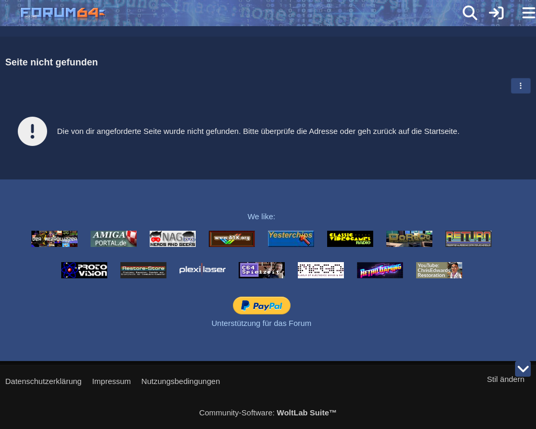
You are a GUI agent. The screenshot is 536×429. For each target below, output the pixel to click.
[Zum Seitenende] (523, 369)
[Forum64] (242, 14)
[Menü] (522, 13)
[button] (521, 86)
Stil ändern (505, 379)
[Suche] (470, 13)
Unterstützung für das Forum (261, 323)
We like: (261, 216)
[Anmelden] (496, 13)
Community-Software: (268, 412)
